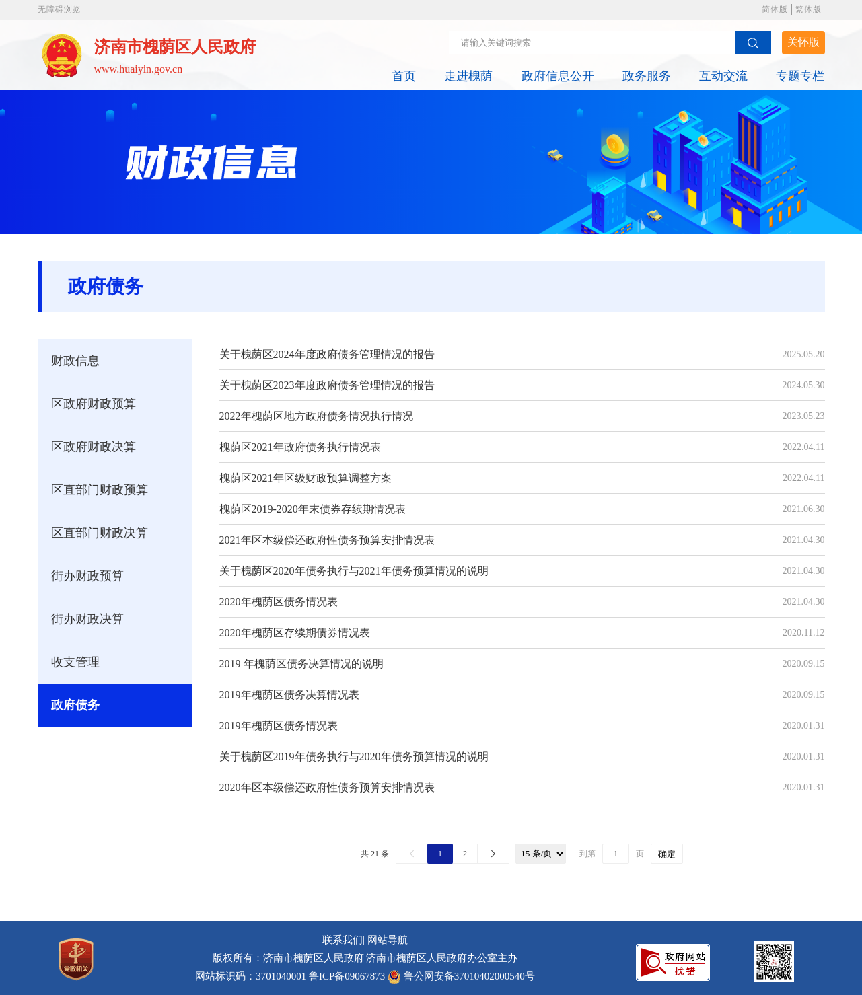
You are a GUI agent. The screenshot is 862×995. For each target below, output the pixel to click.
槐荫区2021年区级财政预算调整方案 (305, 478)
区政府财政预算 (93, 403)
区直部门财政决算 (99, 533)
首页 (404, 76)
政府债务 (75, 705)
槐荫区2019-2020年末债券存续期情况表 (312, 509)
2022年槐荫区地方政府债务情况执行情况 (316, 416)
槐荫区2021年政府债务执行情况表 (300, 447)
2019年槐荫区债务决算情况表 (289, 694)
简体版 (774, 9)
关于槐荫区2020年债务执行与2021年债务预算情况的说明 (354, 571)
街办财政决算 (87, 619)
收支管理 (75, 662)
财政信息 (75, 360)
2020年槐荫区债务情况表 (278, 601)
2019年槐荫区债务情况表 (278, 725)
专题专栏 (800, 76)
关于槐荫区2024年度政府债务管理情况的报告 (327, 354)
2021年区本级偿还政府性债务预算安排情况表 (327, 540)
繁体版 (808, 9)
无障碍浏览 (59, 9)
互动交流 (723, 76)
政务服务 (646, 76)
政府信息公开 (558, 76)
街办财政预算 (87, 576)
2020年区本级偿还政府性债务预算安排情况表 (327, 787)
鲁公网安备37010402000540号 (469, 976)
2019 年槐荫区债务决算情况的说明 (301, 663)
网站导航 (387, 939)
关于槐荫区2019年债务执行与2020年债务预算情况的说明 (354, 756)
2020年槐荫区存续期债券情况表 (294, 632)
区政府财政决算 (93, 446)
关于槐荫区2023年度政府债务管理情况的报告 (327, 385)
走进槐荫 (468, 76)
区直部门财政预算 (99, 489)
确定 (667, 854)
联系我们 (342, 939)
